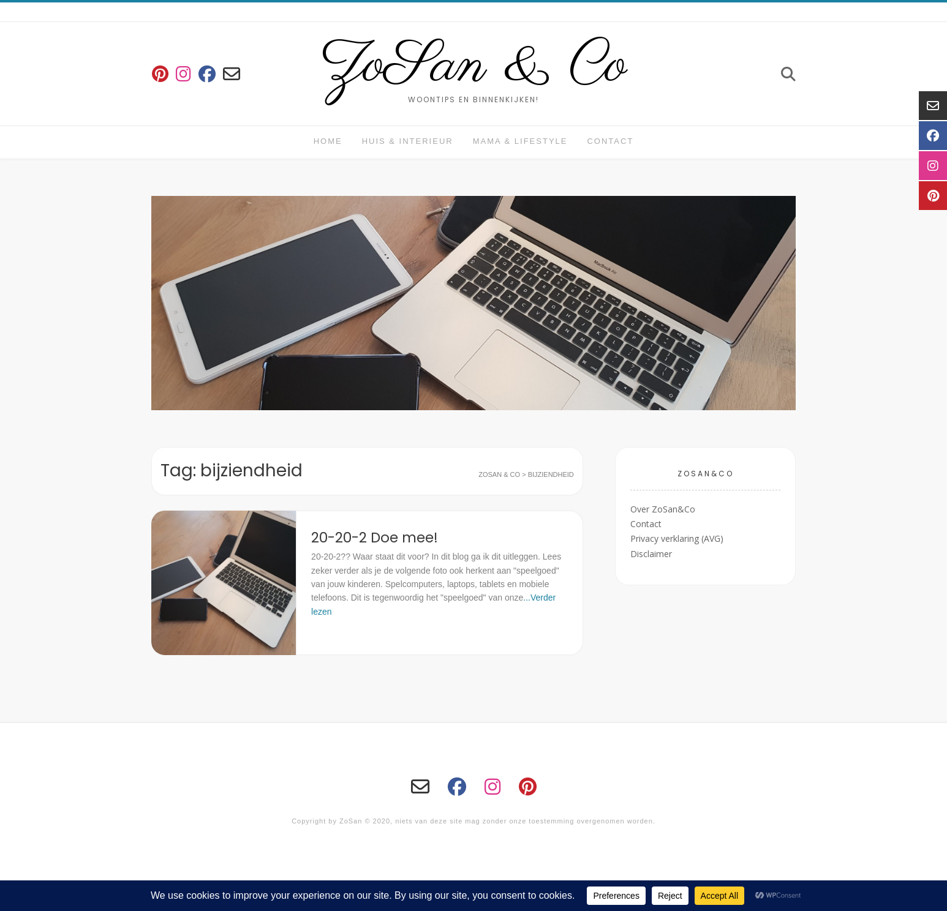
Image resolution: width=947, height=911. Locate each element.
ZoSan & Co (474, 66)
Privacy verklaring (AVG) (676, 538)
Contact (610, 141)
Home (328, 141)
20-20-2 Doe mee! (374, 537)
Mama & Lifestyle (520, 141)
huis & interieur (407, 141)
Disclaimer (651, 554)
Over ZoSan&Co (662, 509)
